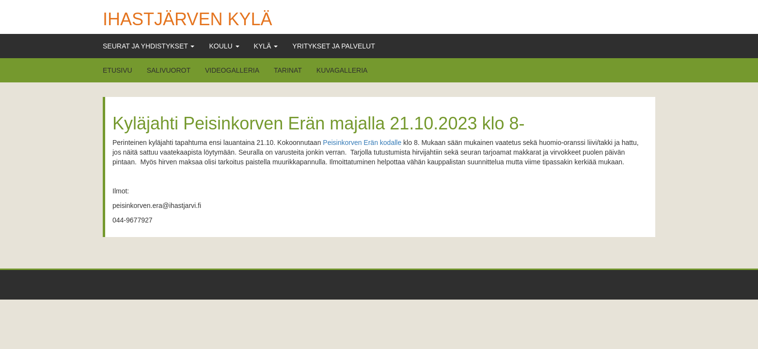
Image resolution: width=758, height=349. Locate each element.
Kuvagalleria (342, 70)
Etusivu (117, 70)
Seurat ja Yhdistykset (148, 46)
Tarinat (288, 70)
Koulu (224, 46)
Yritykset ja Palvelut (333, 46)
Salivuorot (168, 70)
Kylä (266, 46)
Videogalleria (232, 70)
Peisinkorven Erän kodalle (362, 142)
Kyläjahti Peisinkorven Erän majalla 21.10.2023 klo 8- (318, 123)
